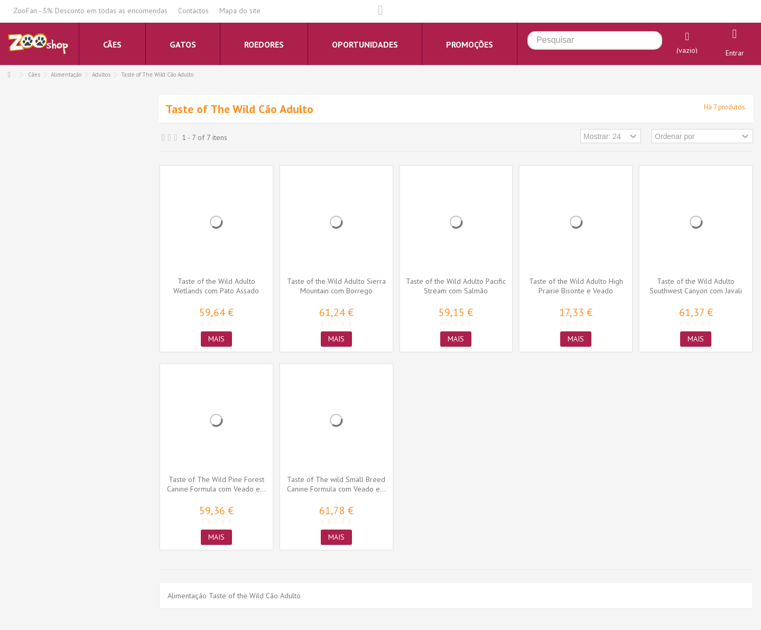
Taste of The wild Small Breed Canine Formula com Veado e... (336, 484)
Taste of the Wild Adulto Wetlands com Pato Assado (216, 285)
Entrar (735, 53)
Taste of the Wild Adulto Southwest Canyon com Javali (695, 285)
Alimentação (66, 74)
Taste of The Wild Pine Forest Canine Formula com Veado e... (216, 484)
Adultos (101, 74)
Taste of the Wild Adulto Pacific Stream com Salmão (456, 285)
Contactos (193, 10)
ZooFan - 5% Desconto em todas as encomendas (90, 10)
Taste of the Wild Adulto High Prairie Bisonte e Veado (576, 285)
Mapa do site (240, 10)
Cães (34, 74)
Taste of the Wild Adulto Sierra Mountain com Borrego (336, 285)
